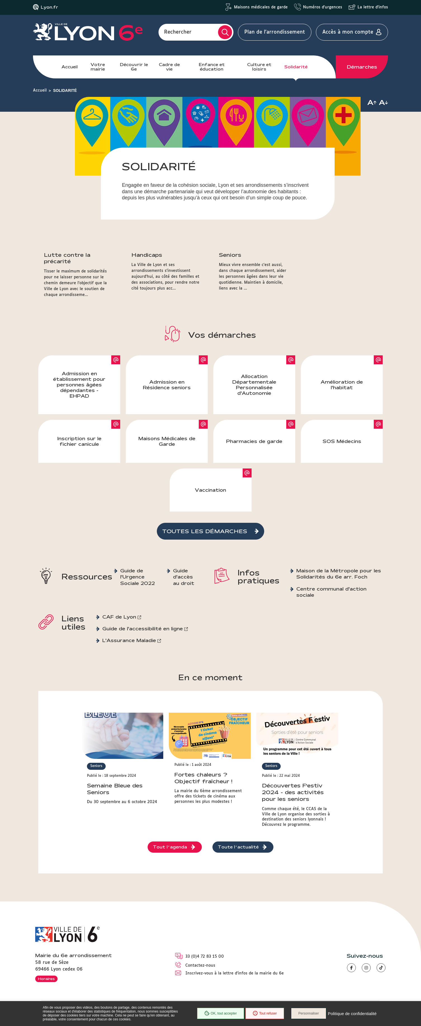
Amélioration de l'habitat (342, 384)
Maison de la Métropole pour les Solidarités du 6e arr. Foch (338, 573)
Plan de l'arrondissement (274, 32)
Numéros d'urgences (322, 7)
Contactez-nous (200, 965)
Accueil (70, 66)
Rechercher (177, 32)
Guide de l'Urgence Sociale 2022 (137, 577)
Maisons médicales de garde (261, 7)
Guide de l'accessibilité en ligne (142, 628)
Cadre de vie (169, 66)
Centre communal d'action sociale (331, 592)
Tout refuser (265, 1013)
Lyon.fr (49, 7)
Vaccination (210, 490)
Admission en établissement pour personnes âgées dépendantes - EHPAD (79, 384)
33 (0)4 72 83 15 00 (204, 957)
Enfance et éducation (212, 66)
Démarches (362, 66)
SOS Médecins (342, 441)
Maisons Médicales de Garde (166, 441)
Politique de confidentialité (352, 1013)
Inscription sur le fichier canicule (79, 441)
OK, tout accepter (220, 1013)
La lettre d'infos (373, 7)
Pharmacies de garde (254, 441)
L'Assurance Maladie (129, 640)
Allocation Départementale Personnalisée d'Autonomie (254, 385)
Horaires (46, 979)
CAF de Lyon (119, 616)
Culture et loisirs (259, 66)
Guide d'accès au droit (183, 577)
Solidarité (296, 66)
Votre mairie (98, 66)
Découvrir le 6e (134, 66)
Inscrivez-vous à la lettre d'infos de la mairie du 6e (234, 973)
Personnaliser (308, 1013)
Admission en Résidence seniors (167, 384)
